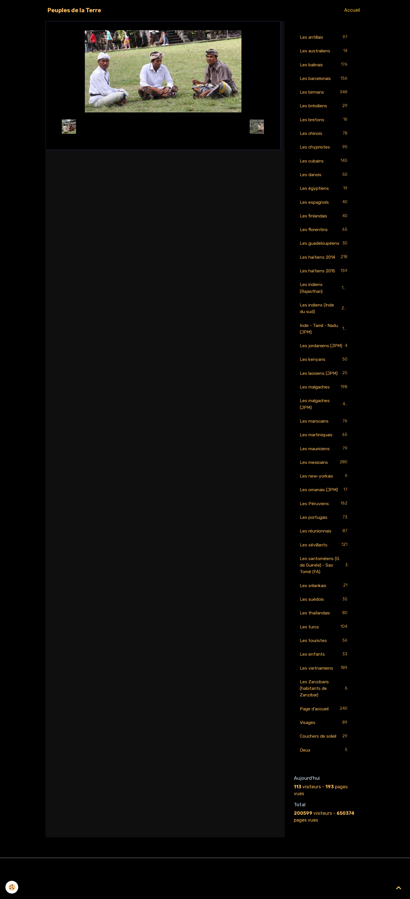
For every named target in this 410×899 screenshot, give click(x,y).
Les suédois (324, 622)
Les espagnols (324, 204)
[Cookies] (12, 887)
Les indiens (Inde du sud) (324, 319)
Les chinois (324, 135)
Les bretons (324, 121)
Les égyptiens (324, 191)
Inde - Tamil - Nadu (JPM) (324, 340)
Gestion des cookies (205, 891)
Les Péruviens (324, 524)
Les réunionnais (324, 552)
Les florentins (324, 232)
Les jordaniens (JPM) (324, 361)
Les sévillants (324, 566)
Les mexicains (324, 483)
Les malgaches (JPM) (324, 423)
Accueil (352, 10)
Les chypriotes (324, 149)
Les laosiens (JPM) (324, 392)
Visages (324, 747)
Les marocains (324, 441)
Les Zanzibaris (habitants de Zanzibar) (325, 712)
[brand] (74, 10)
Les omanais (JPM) (324, 510)
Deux (324, 775)
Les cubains (324, 163)
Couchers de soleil (324, 761)
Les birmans (324, 93)
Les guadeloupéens (324, 250)
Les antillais (324, 37)
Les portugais (324, 538)
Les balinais (324, 65)
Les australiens (324, 51)
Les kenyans (324, 378)
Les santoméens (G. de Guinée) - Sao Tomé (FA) (325, 586)
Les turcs (324, 650)
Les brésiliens (324, 107)
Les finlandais (324, 218)
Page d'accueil (324, 733)
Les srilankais (324, 608)
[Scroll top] (398, 888)
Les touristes (324, 664)
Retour (163, 126)
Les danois (324, 177)
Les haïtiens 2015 (324, 281)
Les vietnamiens (324, 691)
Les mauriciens (324, 469)
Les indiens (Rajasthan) (324, 298)
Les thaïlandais (324, 636)
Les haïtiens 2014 (324, 267)
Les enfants (324, 677)
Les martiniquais (324, 455)
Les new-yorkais (324, 496)
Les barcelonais (324, 79)
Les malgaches (324, 406)
